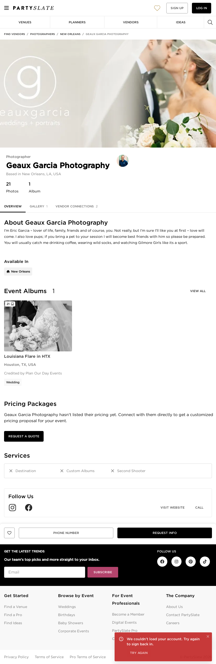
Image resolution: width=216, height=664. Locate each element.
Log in (201, 8)
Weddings (67, 607)
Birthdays (66, 615)
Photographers (42, 33)
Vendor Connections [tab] (77, 206)
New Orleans (70, 33)
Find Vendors (14, 33)
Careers (172, 623)
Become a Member (128, 614)
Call (199, 507)
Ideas (181, 22)
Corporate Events (73, 631)
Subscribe (103, 572)
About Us (174, 607)
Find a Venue (15, 607)
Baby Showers (70, 623)
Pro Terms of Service (88, 657)
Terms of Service (49, 657)
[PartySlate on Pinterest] (191, 562)
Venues (25, 22)
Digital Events (124, 622)
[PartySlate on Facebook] (162, 562)
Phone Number (66, 533)
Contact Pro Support (130, 639)
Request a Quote (23, 436)
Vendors (131, 22)
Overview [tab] (13, 206)
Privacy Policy (16, 657)
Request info (165, 533)
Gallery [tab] (38, 206)
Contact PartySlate (183, 615)
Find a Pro (13, 615)
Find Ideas (13, 623)
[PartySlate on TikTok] (205, 562)
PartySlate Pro (124, 631)
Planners (77, 22)
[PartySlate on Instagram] (176, 562)
